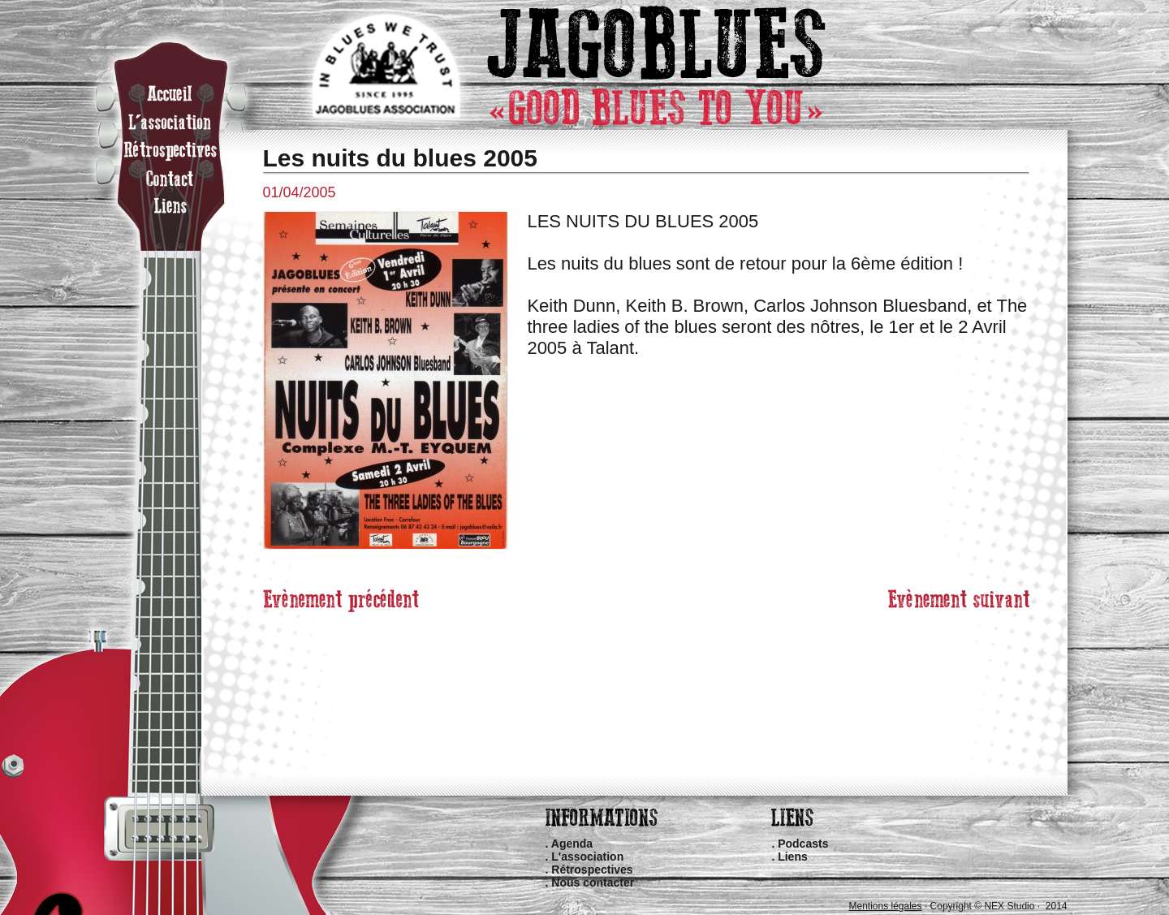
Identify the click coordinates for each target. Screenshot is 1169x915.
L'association (587, 856)
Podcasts (803, 843)
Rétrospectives (591, 869)
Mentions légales (884, 906)
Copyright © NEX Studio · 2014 (999, 906)
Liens (793, 856)
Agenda (572, 843)
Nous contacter (592, 882)
